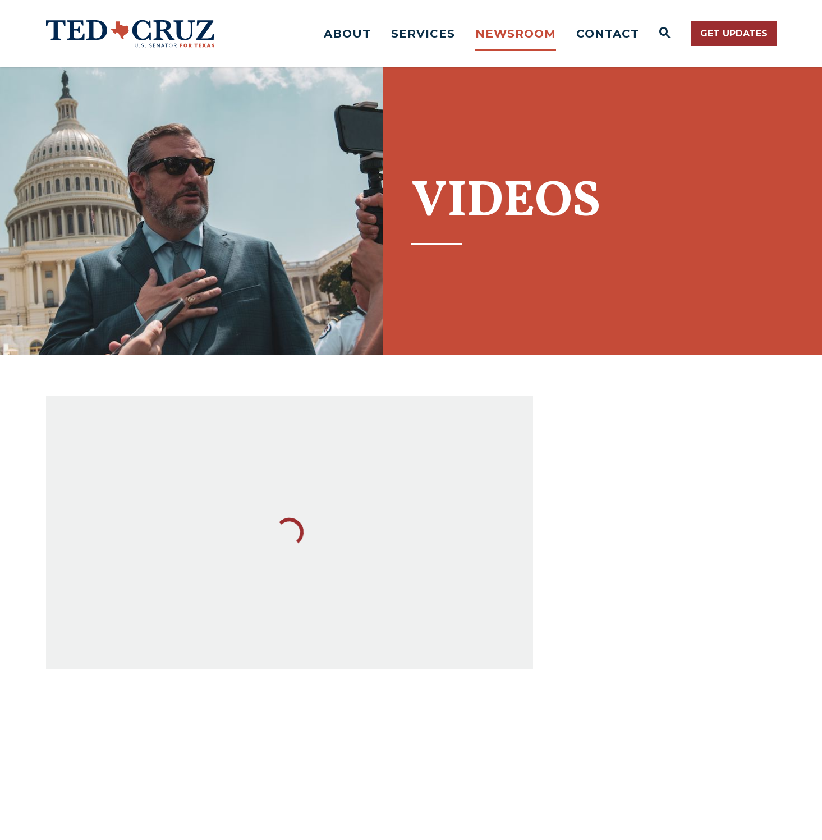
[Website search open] (665, 34)
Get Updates (734, 33)
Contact (607, 33)
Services (423, 33)
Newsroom (515, 33)
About (347, 33)
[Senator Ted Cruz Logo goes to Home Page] (130, 34)
